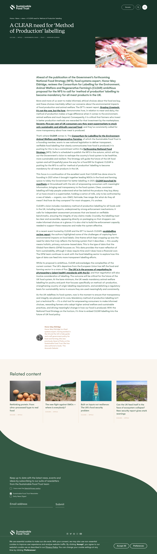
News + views (20, 18)
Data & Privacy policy (33, 488)
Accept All (121, 546)
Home (12, 18)
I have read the (27, 488)
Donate (128, 7)
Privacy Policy (52, 547)
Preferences (138, 546)
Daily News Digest (19, 496)
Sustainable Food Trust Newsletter (25, 493)
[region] (78, 545)
